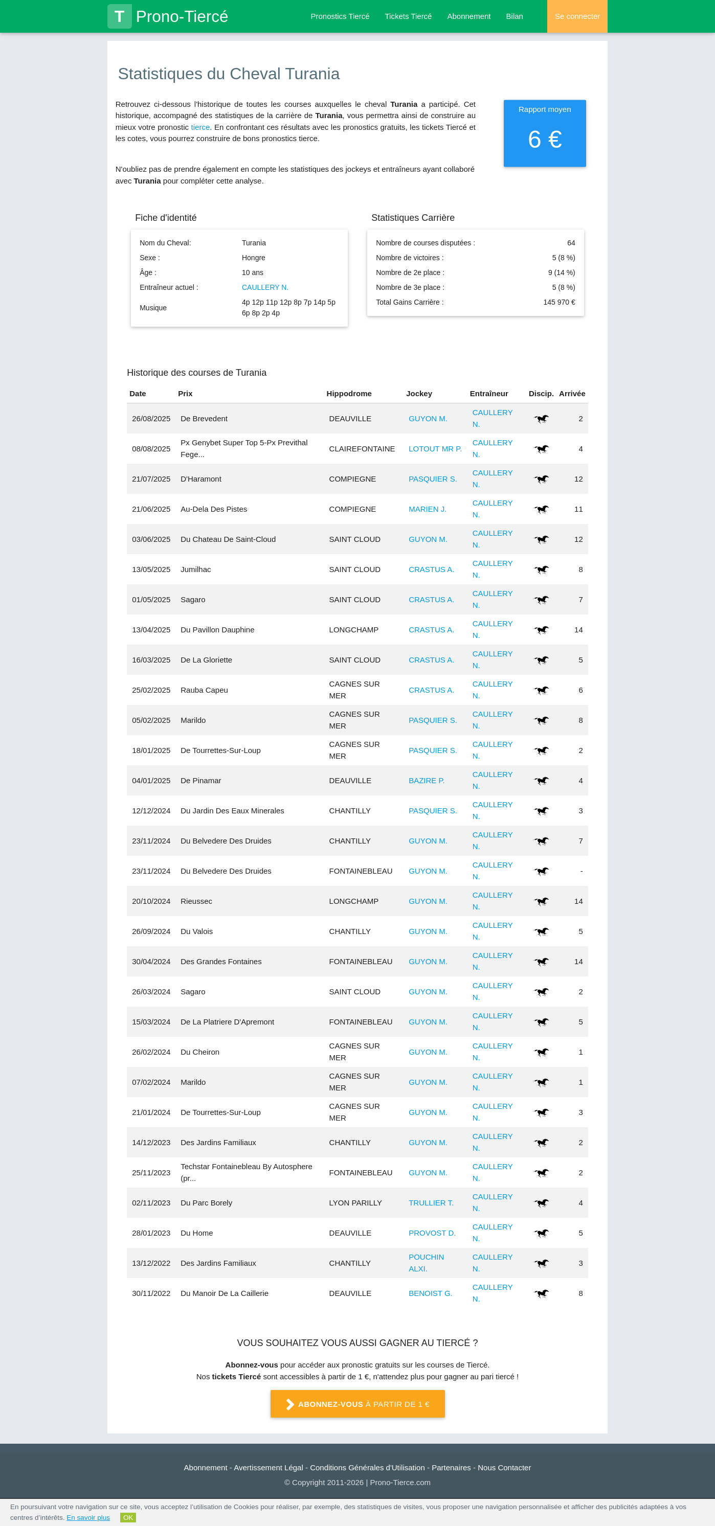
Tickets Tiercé (408, 16)
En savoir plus (88, 1517)
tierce (200, 127)
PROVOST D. (432, 1232)
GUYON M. (428, 418)
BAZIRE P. (427, 780)
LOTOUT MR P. (435, 448)
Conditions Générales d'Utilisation (367, 1467)
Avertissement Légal (268, 1467)
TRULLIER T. (431, 1202)
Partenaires (451, 1467)
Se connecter (577, 16)
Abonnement (468, 16)
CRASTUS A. (431, 569)
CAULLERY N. (265, 287)
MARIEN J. (427, 509)
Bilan (514, 16)
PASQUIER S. (433, 478)
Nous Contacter (504, 1467)
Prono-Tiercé (168, 16)
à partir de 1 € (357, 1405)
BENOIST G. (431, 1293)
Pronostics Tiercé (339, 16)
